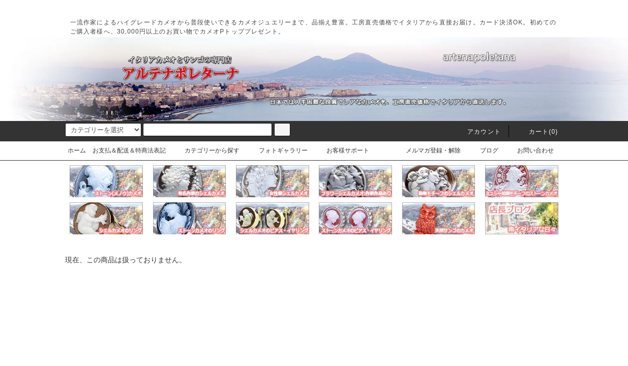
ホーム (77, 150)
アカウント (478, 131)
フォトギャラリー (277, 150)
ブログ (483, 150)
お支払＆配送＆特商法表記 (129, 150)
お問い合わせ (529, 150)
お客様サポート (341, 150)
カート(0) (537, 131)
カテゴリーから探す (206, 150)
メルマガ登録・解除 (427, 150)
